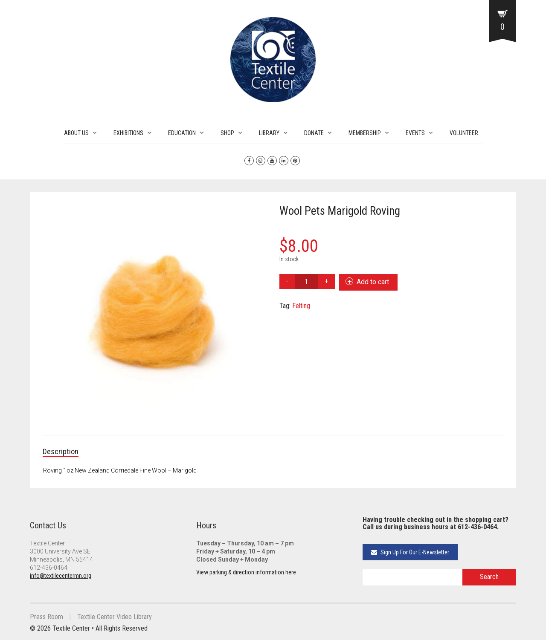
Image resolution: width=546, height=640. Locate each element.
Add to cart (373, 282)
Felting (301, 306)
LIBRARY (269, 133)
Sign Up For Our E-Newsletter (410, 552)
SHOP (227, 133)
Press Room (46, 617)
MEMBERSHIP (365, 133)
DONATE (314, 133)
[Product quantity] (306, 281)
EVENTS (415, 133)
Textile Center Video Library (114, 617)
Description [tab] (60, 451)
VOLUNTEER (464, 133)
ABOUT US (76, 133)
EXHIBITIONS (128, 133)
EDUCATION (182, 133)
